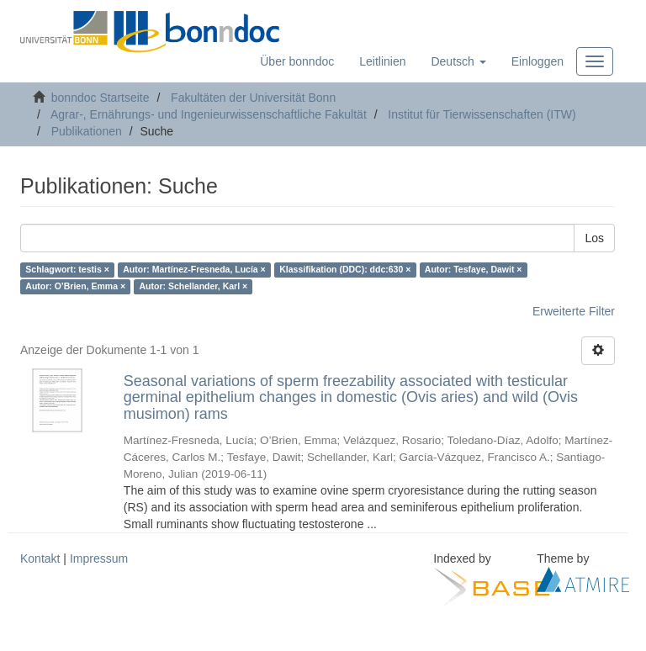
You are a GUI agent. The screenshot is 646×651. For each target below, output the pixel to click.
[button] (458, 61)
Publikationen (86, 131)
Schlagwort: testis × (67, 270)
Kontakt (40, 558)
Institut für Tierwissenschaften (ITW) (481, 114)
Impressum (99, 558)
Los (594, 238)
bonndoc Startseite (100, 97)
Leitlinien (382, 61)
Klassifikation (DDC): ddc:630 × (344, 270)
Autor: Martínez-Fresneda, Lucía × (194, 270)
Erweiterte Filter (573, 311)
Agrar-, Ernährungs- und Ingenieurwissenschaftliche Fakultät (208, 114)
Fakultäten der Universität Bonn (253, 97)
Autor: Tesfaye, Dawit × (473, 270)
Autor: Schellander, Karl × (194, 287)
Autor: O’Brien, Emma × (75, 287)
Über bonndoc (297, 61)
